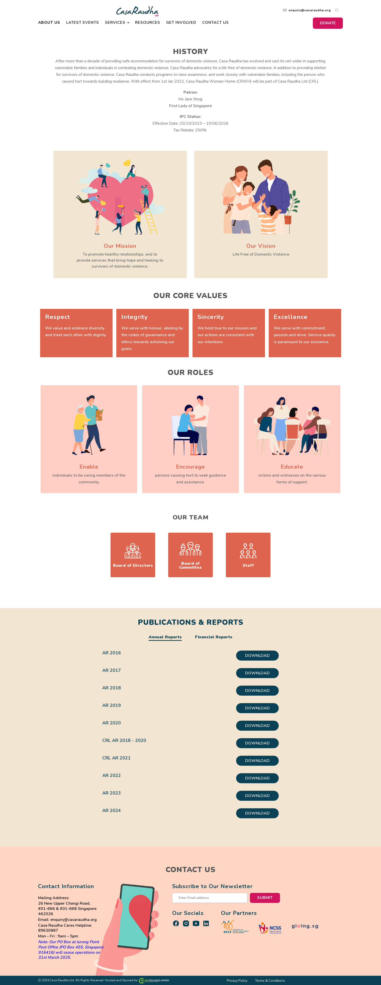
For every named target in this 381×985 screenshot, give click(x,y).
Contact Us (215, 24)
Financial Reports (213, 637)
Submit (265, 897)
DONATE (328, 24)
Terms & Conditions (270, 980)
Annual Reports (165, 637)
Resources (147, 24)
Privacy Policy (237, 980)
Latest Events (82, 24)
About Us (49, 24)
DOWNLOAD (257, 655)
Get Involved (181, 24)
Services (115, 24)
